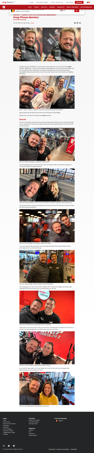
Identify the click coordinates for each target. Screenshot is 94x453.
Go (77, 10)
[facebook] (75, 23)
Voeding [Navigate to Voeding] (5, 434)
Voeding (52, 7)
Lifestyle (44, 7)
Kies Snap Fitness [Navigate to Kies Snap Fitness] (42, 2)
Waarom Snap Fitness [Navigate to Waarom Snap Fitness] (9, 424)
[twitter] (80, 23)
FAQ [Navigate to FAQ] (30, 432)
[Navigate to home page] (8, 3)
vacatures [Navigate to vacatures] (69, 2)
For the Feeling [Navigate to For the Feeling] (7, 429)
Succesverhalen (86, 7)
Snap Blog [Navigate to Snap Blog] (6, 425)
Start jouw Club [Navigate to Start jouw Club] (33, 424)
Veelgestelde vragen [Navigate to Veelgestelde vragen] (9, 432)
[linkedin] (77, 23)
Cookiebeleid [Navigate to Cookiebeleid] (73, 449)
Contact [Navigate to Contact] (31, 430)
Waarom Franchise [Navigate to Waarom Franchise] (34, 420)
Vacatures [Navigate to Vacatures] (32, 433)
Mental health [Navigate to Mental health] (33, 435)
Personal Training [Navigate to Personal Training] (8, 431)
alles (30, 7)
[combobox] (89, 2)
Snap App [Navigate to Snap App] (6, 427)
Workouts (60, 7)
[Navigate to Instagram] (4, 446)
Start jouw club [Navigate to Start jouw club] (57, 2)
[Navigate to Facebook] (9, 446)
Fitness (36, 7)
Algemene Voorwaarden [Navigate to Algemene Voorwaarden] (63, 449)
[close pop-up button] (82, 10)
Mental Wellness (72, 7)
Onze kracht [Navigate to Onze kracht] (6, 422)
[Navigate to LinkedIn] (14, 446)
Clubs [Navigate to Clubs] (31, 2)
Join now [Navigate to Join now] (79, 2)
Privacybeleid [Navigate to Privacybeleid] (52, 449)
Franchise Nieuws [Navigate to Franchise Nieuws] (34, 422)
